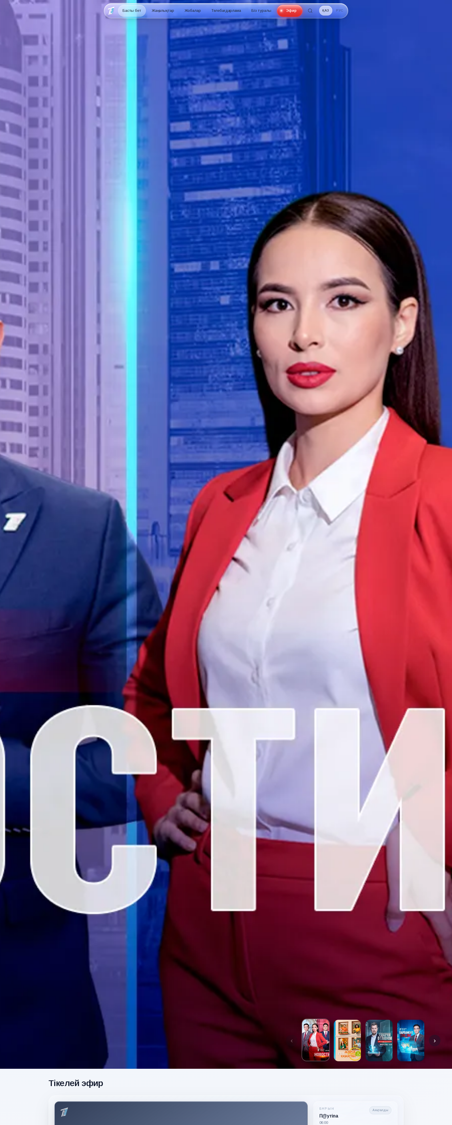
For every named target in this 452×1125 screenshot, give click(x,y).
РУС (339, 10)
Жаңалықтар (163, 10)
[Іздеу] (310, 10)
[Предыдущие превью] (291, 1040)
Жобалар (192, 10)
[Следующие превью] (434, 1040)
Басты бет (132, 10)
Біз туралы (261, 10)
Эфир (291, 10)
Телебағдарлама (226, 10)
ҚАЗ (325, 10)
